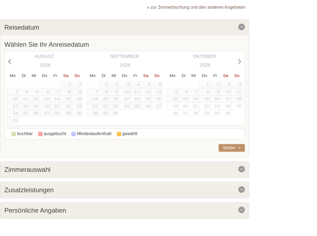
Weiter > (231, 147)
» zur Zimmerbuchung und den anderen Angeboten (196, 7)
